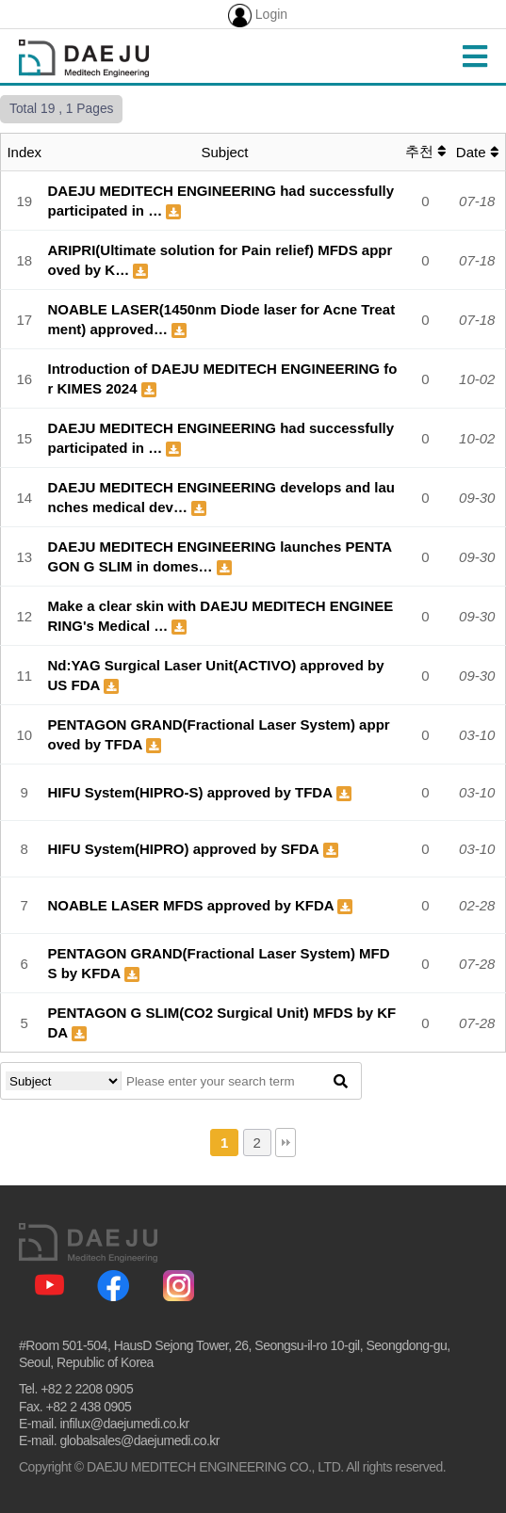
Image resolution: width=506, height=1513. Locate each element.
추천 (425, 151)
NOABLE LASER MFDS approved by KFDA (193, 905)
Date (477, 152)
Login (257, 15)
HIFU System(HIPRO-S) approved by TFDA (192, 792)
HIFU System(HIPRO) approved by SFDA (185, 849)
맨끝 (285, 1142)
